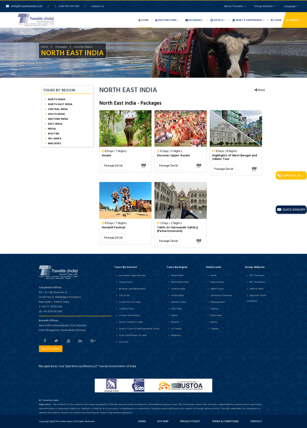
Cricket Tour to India (129, 302)
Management (217, 302)
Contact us (97, 6)
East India (55, 124)
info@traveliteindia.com (24, 6)
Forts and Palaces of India (133, 335)
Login (276, 20)
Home (143, 20)
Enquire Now (217, 282)
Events (214, 322)
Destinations (167, 20)
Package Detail (113, 165)
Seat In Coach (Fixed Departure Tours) (139, 329)
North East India (60, 104)
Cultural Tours (126, 309)
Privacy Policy (190, 421)
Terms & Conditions (225, 421)
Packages (194, 20)
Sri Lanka (54, 138)
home (44, 46)
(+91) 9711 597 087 (66, 6)
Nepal (52, 128)
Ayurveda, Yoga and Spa (132, 275)
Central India (58, 109)
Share (260, 90)
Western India (58, 119)
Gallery (214, 309)
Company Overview (221, 295)
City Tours (124, 295)
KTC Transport (257, 275)
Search (292, 20)
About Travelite (235, 6)
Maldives (54, 143)
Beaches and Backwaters (132, 289)
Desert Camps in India (131, 322)
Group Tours (125, 282)
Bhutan (53, 133)
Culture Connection (129, 315)
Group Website (265, 6)
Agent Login (217, 289)
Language (291, 6)
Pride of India (257, 289)
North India (56, 99)
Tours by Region (83, 46)
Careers (214, 329)
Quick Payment (51, 348)
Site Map (163, 421)
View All (123, 342)
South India (56, 114)
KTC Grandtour (257, 282)
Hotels (218, 20)
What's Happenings (248, 20)
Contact (256, 421)
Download (216, 315)
